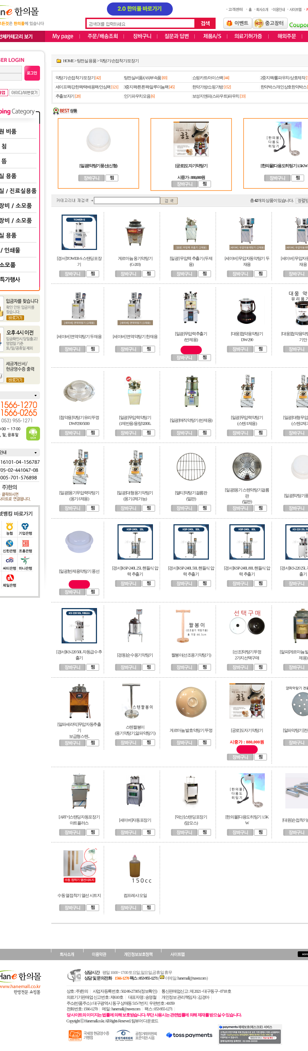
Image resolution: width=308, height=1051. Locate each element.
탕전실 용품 (86, 60)
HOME (68, 60)
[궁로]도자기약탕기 (247, 730)
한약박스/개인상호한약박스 (284, 86)
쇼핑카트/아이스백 (207, 77)
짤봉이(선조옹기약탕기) (191, 655)
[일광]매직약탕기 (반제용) (191, 420)
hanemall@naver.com (191, 978)
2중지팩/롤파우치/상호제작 (283, 77)
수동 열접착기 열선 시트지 (79, 895)
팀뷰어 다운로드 (144, 1020)
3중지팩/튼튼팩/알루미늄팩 (146, 86)
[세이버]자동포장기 (135, 820)
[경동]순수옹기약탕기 (135, 655)
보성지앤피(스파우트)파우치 (215, 96)
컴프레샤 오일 (135, 895)
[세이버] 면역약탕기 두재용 (79, 336)
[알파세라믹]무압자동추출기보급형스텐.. (79, 730)
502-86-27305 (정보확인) (139, 991)
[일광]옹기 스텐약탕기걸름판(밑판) (247, 495)
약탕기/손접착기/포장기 (119, 60)
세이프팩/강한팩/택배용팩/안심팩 (83, 86)
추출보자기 (65, 96)
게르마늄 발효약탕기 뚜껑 (191, 730)
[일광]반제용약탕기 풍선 (79, 571)
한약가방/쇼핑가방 (207, 86)
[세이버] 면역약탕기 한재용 (135, 336)
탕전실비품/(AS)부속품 (142, 77)
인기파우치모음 (137, 96)
